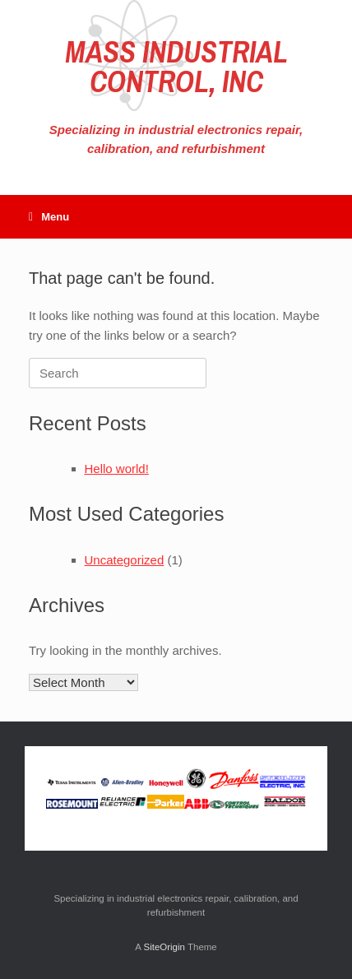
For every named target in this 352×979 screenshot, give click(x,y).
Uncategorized (124, 560)
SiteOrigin (164, 947)
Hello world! (117, 469)
